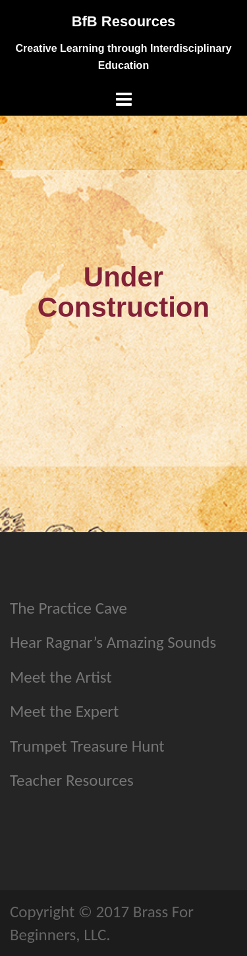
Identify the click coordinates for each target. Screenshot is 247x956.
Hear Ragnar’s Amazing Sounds (113, 642)
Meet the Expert (64, 711)
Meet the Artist (61, 677)
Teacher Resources (72, 780)
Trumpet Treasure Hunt (87, 746)
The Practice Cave (68, 608)
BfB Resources (124, 21)
